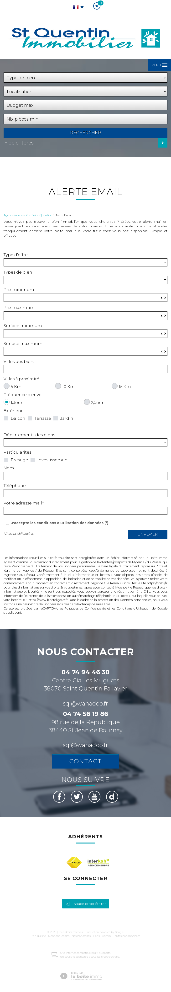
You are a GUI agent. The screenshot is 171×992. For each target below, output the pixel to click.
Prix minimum (19, 289)
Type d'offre (16, 254)
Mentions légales (58, 936)
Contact (85, 761)
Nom (9, 468)
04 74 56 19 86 (85, 714)
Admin (106, 936)
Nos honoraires (81, 936)
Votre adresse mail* (24, 503)
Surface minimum (23, 325)
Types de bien (18, 272)
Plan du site (38, 936)
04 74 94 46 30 (85, 672)
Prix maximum (19, 307)
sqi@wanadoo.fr (85, 703)
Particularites (17, 452)
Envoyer (148, 534)
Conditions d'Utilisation (133, 608)
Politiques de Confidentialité (85, 608)
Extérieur (13, 410)
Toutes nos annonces (126, 936)
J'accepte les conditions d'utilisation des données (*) (59, 523)
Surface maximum (23, 343)
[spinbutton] (85, 297)
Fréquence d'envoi (23, 394)
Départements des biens (29, 434)
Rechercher (85, 132)
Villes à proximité (21, 379)
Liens (96, 936)
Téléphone (15, 485)
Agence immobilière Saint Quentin (27, 215)
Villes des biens (19, 361)
